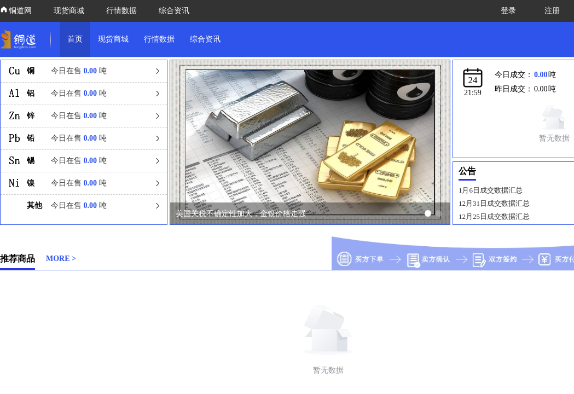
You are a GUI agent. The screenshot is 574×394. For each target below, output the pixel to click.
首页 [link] (75, 39)
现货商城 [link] (113, 39)
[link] (21, 39)
